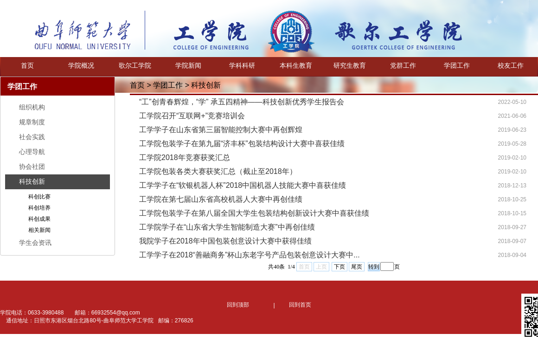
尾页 (356, 266)
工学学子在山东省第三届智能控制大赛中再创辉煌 (220, 130)
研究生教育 (349, 65)
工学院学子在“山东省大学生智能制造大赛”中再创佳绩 (227, 227)
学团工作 (457, 65)
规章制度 (32, 122)
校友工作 (511, 65)
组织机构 (32, 107)
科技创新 (32, 181)
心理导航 (32, 151)
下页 (339, 266)
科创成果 (39, 219)
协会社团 (32, 166)
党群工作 (403, 65)
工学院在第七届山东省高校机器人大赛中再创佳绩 (220, 199)
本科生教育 (296, 65)
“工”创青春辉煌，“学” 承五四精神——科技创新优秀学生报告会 (241, 102)
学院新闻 (188, 65)
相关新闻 (39, 230)
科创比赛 (39, 196)
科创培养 (39, 208)
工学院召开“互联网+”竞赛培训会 (192, 116)
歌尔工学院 (135, 65)
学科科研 (242, 65)
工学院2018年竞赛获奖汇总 (184, 157)
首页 (27, 65)
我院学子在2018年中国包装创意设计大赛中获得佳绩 (225, 241)
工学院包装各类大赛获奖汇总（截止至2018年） (218, 171)
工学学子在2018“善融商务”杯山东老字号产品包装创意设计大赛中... (249, 255)
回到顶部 (238, 305)
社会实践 (32, 137)
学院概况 (81, 65)
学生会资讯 (35, 242)
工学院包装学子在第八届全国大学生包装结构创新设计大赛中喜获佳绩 (254, 213)
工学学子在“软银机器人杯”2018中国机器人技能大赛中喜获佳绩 (242, 185)
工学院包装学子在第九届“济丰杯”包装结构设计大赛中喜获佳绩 (242, 144)
